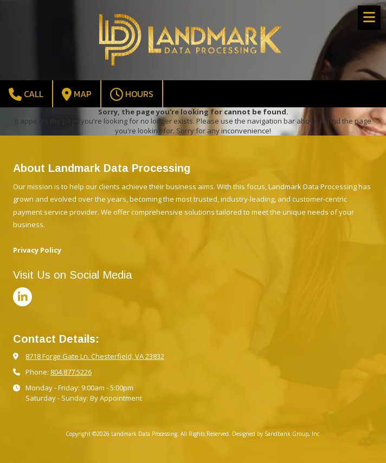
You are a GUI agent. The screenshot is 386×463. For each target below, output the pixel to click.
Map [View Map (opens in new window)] (77, 94)
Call (26, 94)
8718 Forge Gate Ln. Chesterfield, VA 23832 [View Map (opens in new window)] (94, 356)
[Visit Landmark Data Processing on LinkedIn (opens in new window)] (22, 296)
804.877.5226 (71, 372)
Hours (131, 94)
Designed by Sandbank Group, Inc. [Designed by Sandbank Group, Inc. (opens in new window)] (276, 434)
